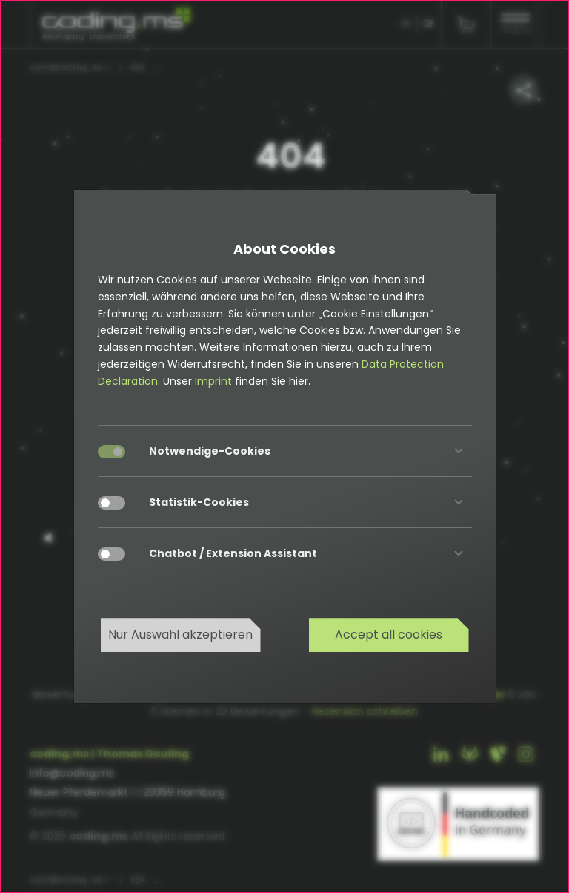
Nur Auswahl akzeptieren (180, 634)
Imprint (213, 381)
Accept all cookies (388, 634)
